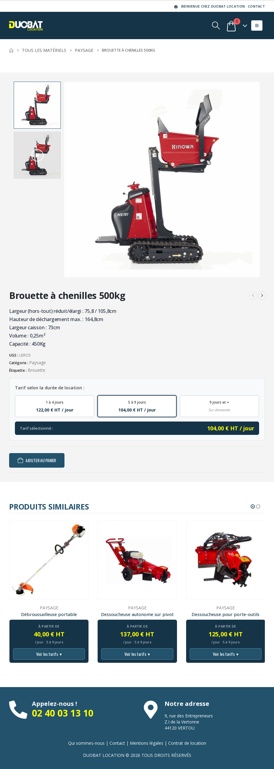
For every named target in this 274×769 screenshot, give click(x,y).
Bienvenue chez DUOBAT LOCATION (209, 6)
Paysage (37, 362)
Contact (256, 6)
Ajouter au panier (41, 460)
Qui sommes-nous (86, 743)
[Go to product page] (49, 560)
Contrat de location (187, 743)
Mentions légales (146, 743)
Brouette (36, 370)
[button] (216, 25)
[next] (262, 295)
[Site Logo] (26, 25)
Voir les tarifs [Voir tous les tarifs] (49, 654)
